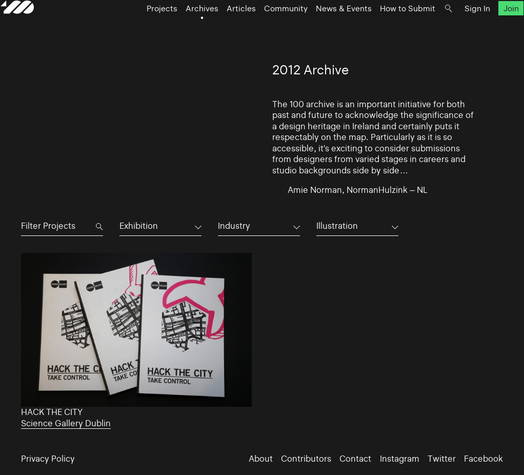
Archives (196, 31)
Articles (236, 31)
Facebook (483, 459)
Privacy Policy (48, 459)
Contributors (306, 459)
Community (281, 31)
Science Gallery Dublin (66, 423)
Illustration (337, 226)
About (261, 459)
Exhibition (138, 226)
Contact (355, 459)
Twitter (442, 459)
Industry (234, 226)
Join (490, 31)
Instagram (399, 459)
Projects (157, 31)
